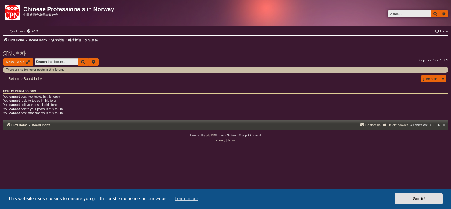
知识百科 (14, 53)
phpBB (210, 135)
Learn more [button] (186, 198)
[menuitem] (32, 31)
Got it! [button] (419, 198)
